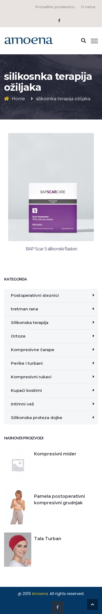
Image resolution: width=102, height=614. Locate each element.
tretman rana (24, 308)
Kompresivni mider (55, 453)
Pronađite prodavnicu (55, 7)
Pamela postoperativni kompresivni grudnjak (59, 499)
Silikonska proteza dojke (36, 417)
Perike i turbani (27, 363)
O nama (88, 7)
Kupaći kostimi (26, 390)
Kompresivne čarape (32, 349)
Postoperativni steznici (35, 295)
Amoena (40, 593)
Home (18, 98)
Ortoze (18, 336)
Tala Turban (47, 538)
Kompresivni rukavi (31, 376)
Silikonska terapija (29, 322)
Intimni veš (22, 404)
